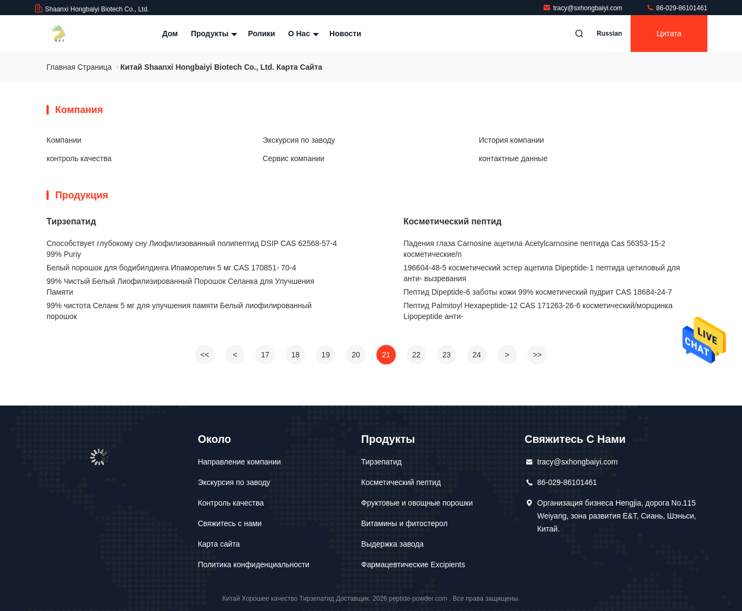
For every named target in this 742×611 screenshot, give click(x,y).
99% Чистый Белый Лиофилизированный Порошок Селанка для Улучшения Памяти (180, 286)
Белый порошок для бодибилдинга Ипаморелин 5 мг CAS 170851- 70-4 (171, 267)
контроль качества (79, 158)
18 (295, 354)
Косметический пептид (452, 221)
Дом (170, 33)
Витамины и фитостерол (404, 523)
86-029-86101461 (676, 8)
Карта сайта (219, 544)
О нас (302, 33)
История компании (511, 140)
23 (446, 354)
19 (325, 354)
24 (477, 354)
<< (204, 354)
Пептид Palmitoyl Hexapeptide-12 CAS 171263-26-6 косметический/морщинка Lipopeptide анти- (538, 311)
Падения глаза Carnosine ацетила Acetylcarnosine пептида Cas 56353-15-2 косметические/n (534, 248)
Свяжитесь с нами (230, 523)
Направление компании (239, 461)
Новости (345, 33)
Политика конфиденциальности (254, 564)
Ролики (261, 33)
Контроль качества (231, 503)
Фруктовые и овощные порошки (417, 503)
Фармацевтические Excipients (413, 564)
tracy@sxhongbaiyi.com (583, 8)
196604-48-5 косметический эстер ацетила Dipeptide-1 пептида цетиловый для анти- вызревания (541, 273)
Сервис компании (293, 158)
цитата (669, 33)
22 (416, 354)
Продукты (213, 33)
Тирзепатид (71, 221)
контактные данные (513, 158)
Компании (64, 140)
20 (356, 354)
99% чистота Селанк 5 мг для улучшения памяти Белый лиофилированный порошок (179, 311)
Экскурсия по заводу (299, 140)
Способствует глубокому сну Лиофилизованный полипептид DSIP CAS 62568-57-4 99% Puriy (192, 248)
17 (265, 354)
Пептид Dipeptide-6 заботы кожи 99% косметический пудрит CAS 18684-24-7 (537, 292)
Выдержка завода (392, 544)
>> (537, 354)
